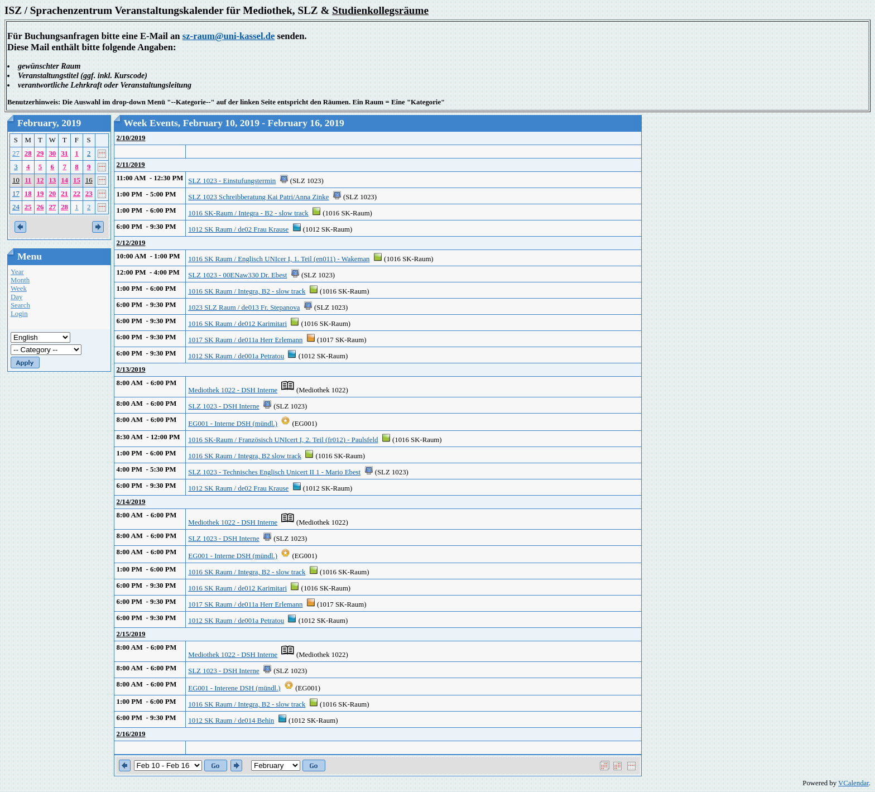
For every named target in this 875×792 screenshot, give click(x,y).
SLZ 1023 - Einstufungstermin (232, 181)
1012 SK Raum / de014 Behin (231, 720)
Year (17, 272)
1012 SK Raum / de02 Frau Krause (238, 229)
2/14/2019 (131, 502)
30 (52, 153)
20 (52, 194)
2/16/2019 (131, 734)
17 (16, 194)
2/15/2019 (131, 634)
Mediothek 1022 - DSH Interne (232, 390)
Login (19, 314)
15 (76, 180)
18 (28, 194)
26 (40, 207)
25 (28, 207)
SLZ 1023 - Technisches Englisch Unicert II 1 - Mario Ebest (274, 472)
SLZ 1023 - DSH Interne (223, 406)
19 (40, 194)
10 (16, 180)
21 (64, 194)
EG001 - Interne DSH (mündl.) (232, 424)
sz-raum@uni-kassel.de (228, 36)
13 (52, 180)
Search (20, 305)
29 (40, 153)
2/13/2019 (131, 369)
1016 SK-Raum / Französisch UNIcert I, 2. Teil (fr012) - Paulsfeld (283, 440)
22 (76, 194)
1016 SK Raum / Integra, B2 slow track (244, 456)
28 (28, 153)
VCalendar (853, 783)
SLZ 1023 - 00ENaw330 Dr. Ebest (237, 275)
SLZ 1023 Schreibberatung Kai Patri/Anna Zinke (258, 197)
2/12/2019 (131, 243)
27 (16, 153)
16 (89, 180)
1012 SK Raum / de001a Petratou (236, 356)
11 (28, 180)
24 (16, 207)
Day (16, 297)
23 (89, 194)
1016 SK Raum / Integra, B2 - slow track (246, 291)
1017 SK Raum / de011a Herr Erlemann (245, 340)
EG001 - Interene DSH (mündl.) (234, 688)
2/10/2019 (131, 138)
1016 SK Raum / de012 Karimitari (237, 324)
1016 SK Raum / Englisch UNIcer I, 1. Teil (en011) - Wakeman (278, 259)
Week (19, 288)
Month (20, 280)
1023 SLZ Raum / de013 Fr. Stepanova (244, 307)
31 (64, 153)
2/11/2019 (131, 165)
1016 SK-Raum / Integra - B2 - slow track (248, 213)
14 (64, 180)
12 (40, 180)
